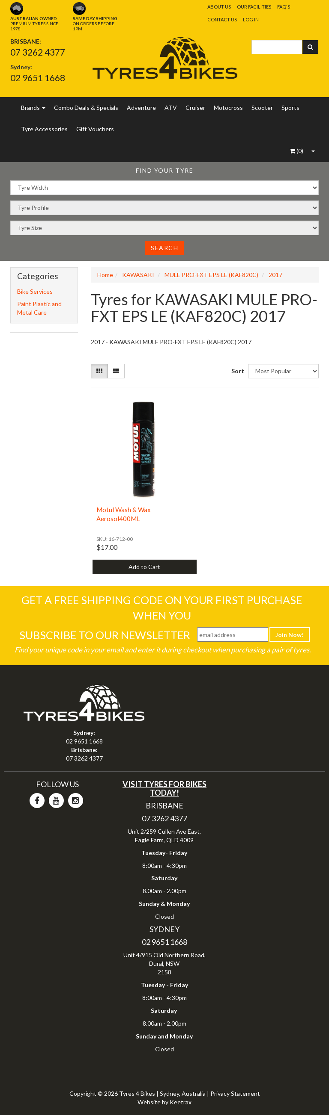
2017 (275, 274)
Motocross (228, 107)
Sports (290, 107)
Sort (236, 371)
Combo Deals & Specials (86, 107)
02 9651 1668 (37, 77)
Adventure (141, 107)
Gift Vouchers (95, 129)
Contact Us (222, 19)
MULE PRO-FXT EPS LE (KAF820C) (211, 274)
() (296, 150)
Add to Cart (144, 566)
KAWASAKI (138, 274)
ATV (170, 107)
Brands (33, 107)
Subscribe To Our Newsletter (104, 634)
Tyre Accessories (44, 129)
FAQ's (283, 6)
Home (105, 274)
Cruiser (195, 107)
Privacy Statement (235, 1093)
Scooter (262, 107)
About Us (219, 6)
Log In (251, 19)
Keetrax (180, 1102)
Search (164, 247)
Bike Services (35, 291)
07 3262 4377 (37, 52)
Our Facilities (254, 6)
